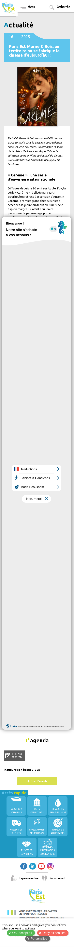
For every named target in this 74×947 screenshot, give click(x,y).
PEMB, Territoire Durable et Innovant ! (31, 708)
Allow (38, 688)
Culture (11, 596)
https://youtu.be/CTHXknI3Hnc (30, 491)
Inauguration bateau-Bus (22, 769)
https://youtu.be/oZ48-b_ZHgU (30, 483)
